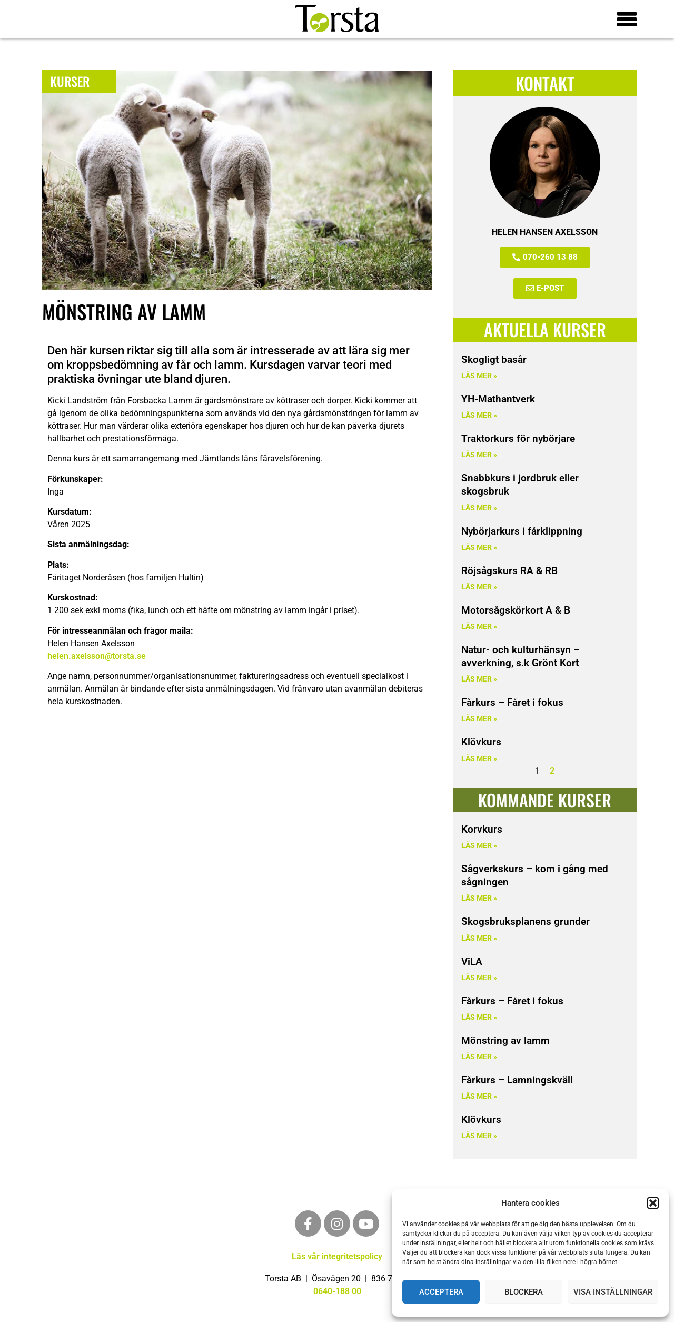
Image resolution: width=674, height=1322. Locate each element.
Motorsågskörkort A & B (515, 610)
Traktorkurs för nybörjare (518, 438)
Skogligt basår (494, 359)
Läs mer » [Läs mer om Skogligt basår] (479, 375)
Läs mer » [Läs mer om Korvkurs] (479, 845)
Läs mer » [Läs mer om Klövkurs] (479, 758)
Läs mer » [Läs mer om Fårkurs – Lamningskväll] (479, 1096)
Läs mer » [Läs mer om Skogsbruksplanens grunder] (479, 938)
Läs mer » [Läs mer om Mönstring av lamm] (479, 1056)
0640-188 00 (337, 1291)
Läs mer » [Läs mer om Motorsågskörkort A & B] (479, 626)
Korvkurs (481, 829)
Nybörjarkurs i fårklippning (521, 531)
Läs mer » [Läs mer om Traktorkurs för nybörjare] (479, 454)
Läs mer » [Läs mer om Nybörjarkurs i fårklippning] (479, 547)
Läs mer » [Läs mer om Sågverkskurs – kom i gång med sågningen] (479, 898)
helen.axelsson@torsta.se (96, 655)
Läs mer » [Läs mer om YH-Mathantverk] (479, 415)
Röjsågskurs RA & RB (509, 571)
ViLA (471, 961)
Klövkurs (481, 742)
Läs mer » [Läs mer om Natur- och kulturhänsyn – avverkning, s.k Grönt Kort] (479, 679)
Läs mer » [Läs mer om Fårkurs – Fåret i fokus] (479, 718)
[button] (653, 1203)
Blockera (523, 1292)
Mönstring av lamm (505, 1040)
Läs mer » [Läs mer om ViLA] (479, 977)
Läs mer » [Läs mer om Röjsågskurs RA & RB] (479, 587)
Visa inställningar (612, 1292)
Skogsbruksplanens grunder (525, 921)
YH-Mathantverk (498, 399)
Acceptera (441, 1292)
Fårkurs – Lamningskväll (517, 1080)
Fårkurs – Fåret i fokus (512, 702)
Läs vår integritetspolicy (337, 1256)
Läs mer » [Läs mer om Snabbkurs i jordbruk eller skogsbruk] (479, 507)
